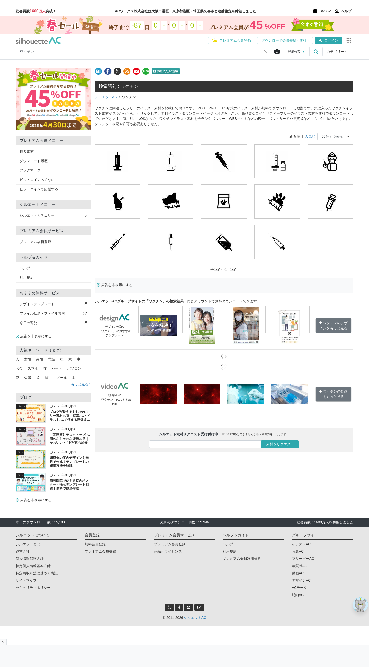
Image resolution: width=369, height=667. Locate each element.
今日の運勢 (53, 323)
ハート (57, 368)
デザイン (20, 452)
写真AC (298, 551)
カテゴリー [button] (337, 52)
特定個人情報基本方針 (33, 566)
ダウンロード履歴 (34, 161)
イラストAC (21, 406)
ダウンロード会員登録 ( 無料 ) (285, 40)
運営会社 (23, 551)
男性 (39, 359)
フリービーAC (303, 559)
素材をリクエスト (280, 444)
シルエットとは (28, 544)
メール (62, 378)
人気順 (310, 136)
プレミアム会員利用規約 (242, 559)
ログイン (328, 40)
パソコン (74, 368)
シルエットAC (106, 97)
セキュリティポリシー (33, 588)
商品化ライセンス (168, 551)
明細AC (298, 595)
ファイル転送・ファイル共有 (53, 313)
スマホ (33, 368)
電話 (51, 359)
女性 (27, 359)
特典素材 (27, 151)
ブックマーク (30, 170)
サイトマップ (26, 580)
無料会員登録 (95, 544)
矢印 (27, 378)
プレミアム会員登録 (231, 40)
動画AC (298, 573)
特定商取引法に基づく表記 (37, 573)
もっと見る (81, 384)
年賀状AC (299, 566)
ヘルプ (25, 268)
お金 (19, 368)
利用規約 (27, 278)
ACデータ (299, 588)
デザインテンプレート (53, 304)
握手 (48, 378)
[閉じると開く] (3, 642)
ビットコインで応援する (39, 189)
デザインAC (301, 580)
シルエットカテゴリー (53, 215)
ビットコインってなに (37, 180)
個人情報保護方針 (30, 559)
